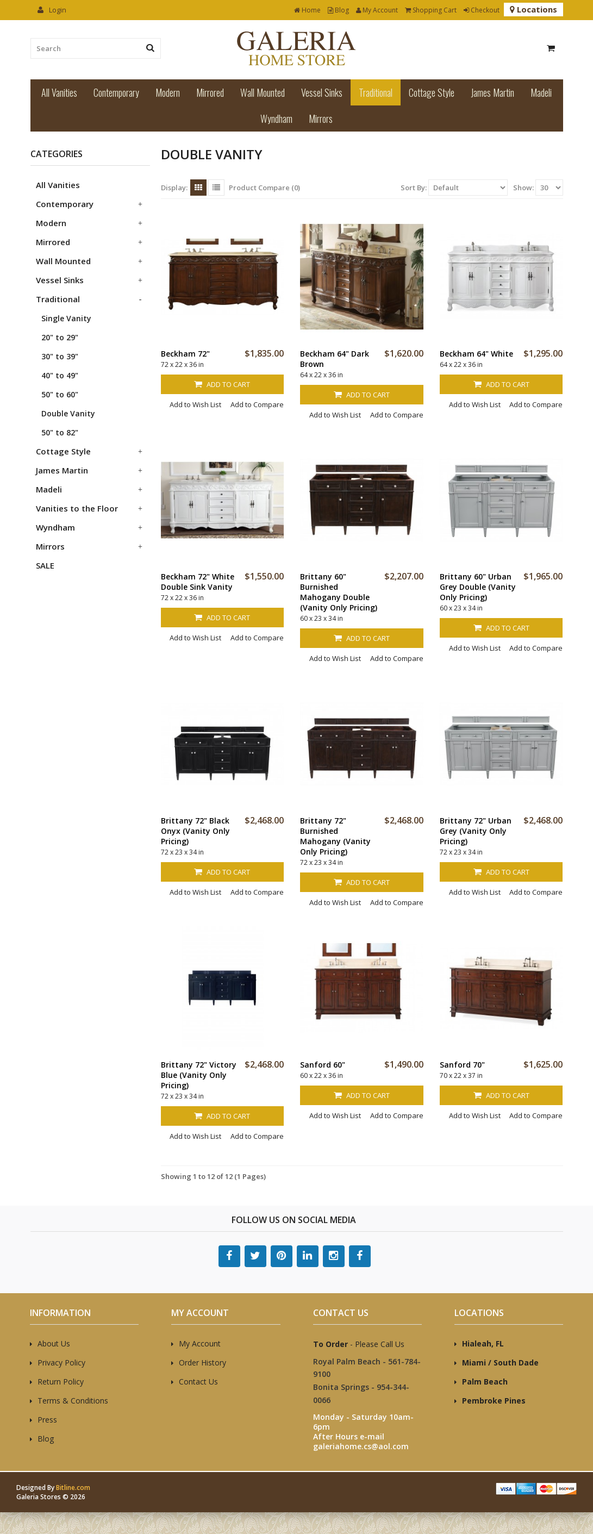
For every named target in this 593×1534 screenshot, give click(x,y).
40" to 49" (59, 375)
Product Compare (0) (264, 187)
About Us (54, 1343)
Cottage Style (431, 92)
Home (307, 10)
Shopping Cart (431, 10)
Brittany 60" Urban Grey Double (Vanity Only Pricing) (478, 586)
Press (47, 1419)
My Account (377, 10)
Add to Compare (257, 404)
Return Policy (61, 1381)
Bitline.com (73, 1487)
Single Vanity (66, 318)
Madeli (541, 92)
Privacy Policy (61, 1362)
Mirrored (210, 92)
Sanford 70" (462, 1064)
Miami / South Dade (500, 1362)
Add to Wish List (195, 404)
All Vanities (59, 92)
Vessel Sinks (321, 92)
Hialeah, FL (483, 1343)
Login (52, 10)
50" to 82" (59, 432)
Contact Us (198, 1381)
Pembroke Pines (494, 1400)
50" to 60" (59, 394)
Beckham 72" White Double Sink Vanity (197, 581)
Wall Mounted (262, 92)
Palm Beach (485, 1381)
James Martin (492, 92)
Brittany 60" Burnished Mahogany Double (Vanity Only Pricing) (338, 592)
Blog (338, 10)
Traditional (375, 92)
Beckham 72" (185, 353)
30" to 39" (59, 356)
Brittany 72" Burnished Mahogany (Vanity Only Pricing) (335, 836)
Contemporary (116, 92)
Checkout (482, 10)
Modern (167, 92)
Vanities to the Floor (77, 508)
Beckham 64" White (476, 353)
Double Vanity (68, 413)
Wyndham (276, 118)
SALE (45, 565)
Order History (202, 1362)
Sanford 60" (322, 1064)
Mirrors (321, 118)
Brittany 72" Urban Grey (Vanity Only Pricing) (475, 830)
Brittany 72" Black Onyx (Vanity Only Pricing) (195, 830)
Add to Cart (222, 384)
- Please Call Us (358, 1344)
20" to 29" (59, 337)
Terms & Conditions (73, 1400)
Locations (533, 9)
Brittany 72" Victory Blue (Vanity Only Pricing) (198, 1074)
